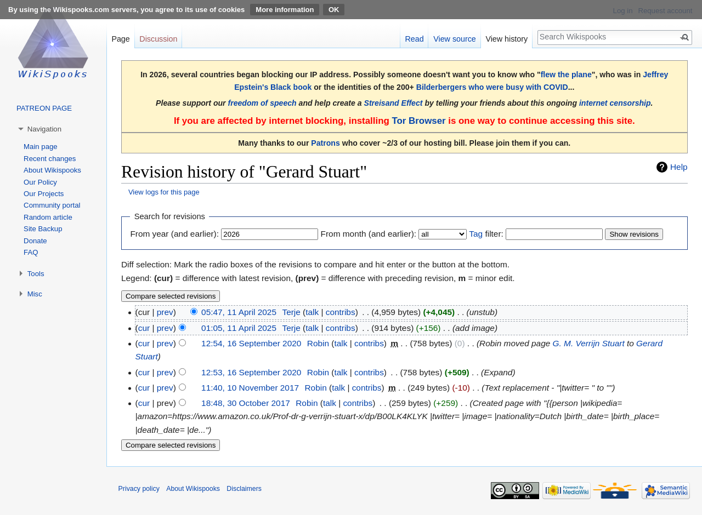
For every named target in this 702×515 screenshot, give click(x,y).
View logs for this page (164, 192)
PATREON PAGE (44, 108)
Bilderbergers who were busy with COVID (492, 87)
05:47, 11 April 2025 (238, 312)
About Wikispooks (52, 170)
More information (285, 9)
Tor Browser (418, 121)
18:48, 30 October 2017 (245, 403)
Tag (476, 233)
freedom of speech (262, 103)
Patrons (325, 143)
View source (454, 39)
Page (120, 39)
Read (414, 39)
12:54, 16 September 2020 (251, 343)
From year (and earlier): (174, 233)
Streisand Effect (393, 103)
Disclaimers (244, 489)
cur (144, 328)
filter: (486, 233)
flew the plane (566, 74)
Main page (41, 146)
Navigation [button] (44, 129)
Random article (48, 217)
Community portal (52, 205)
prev (165, 312)
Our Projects (44, 194)
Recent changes (50, 158)
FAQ (31, 252)
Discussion (158, 39)
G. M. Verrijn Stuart (589, 343)
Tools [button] (35, 274)
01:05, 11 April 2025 (238, 328)
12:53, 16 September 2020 (251, 372)
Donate (35, 241)
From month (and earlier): (368, 233)
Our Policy (40, 182)
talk (312, 312)
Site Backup (43, 229)
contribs (340, 312)
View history (506, 39)
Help (679, 166)
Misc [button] (34, 294)
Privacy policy (139, 489)
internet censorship (615, 103)
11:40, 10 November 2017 (250, 387)
